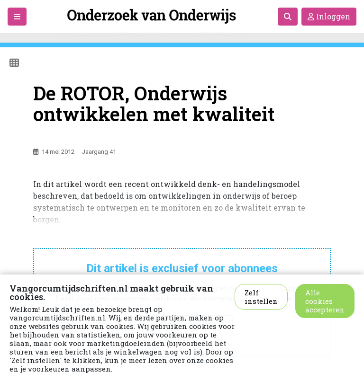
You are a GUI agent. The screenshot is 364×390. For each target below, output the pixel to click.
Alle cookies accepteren (325, 301)
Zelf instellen (261, 297)
